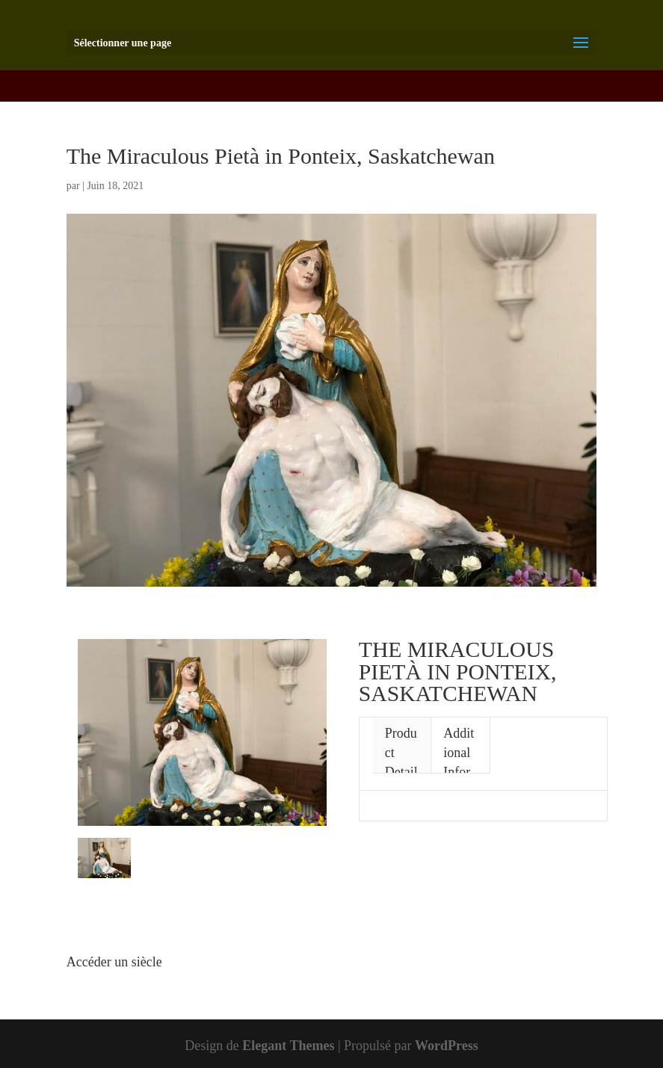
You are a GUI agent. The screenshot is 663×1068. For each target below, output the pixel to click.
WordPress (446, 1045)
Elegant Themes (288, 1045)
